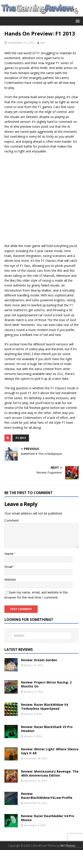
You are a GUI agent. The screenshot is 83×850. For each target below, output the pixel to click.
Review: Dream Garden (39, 660)
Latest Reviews (18, 649)
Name (8, 554)
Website (10, 579)
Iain (42, 43)
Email (8, 567)
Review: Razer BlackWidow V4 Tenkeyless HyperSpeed (44, 706)
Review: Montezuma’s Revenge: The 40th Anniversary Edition (50, 773)
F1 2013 (21, 438)
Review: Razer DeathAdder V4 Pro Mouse (47, 818)
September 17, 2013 (21, 43)
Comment (11, 520)
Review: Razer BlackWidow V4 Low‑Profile (46, 796)
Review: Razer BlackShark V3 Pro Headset (47, 729)
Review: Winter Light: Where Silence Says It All (50, 751)
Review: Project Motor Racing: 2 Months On (46, 684)
